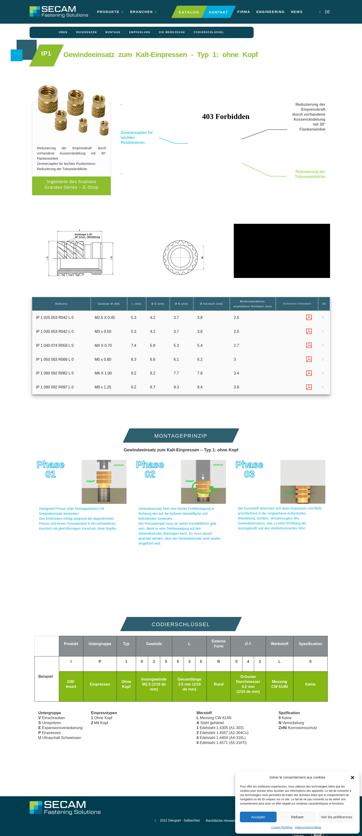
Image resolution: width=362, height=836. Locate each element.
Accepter (258, 817)
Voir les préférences (336, 817)
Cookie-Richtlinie (282, 827)
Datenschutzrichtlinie (308, 827)
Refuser (297, 817)
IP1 (47, 59)
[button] (352, 777)
